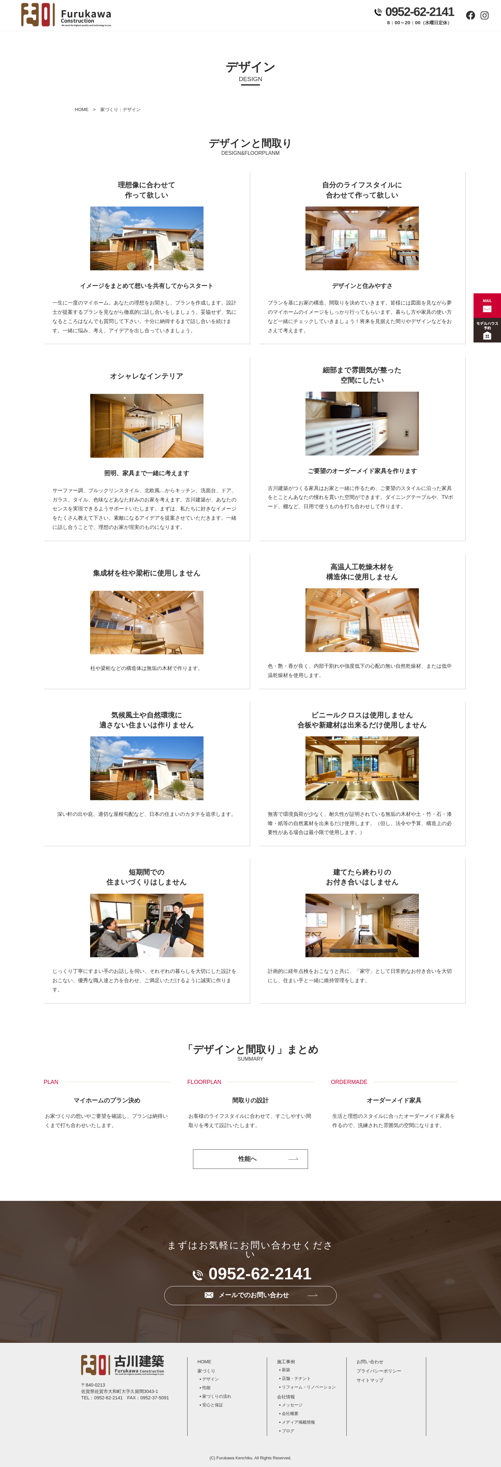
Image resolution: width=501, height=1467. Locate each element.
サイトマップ (370, 1380)
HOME (82, 109)
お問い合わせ (330, 16)
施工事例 (239, 16)
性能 (206, 1387)
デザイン (210, 1379)
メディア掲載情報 (298, 1422)
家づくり (194, 16)
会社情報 (285, 16)
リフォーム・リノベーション (309, 1387)
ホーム (149, 16)
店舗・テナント (296, 1378)
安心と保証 (212, 1405)
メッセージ (292, 1405)
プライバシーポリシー (379, 1370)
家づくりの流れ (216, 1396)
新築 (286, 1369)
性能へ (247, 1158)
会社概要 (290, 1413)
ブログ (288, 1430)
